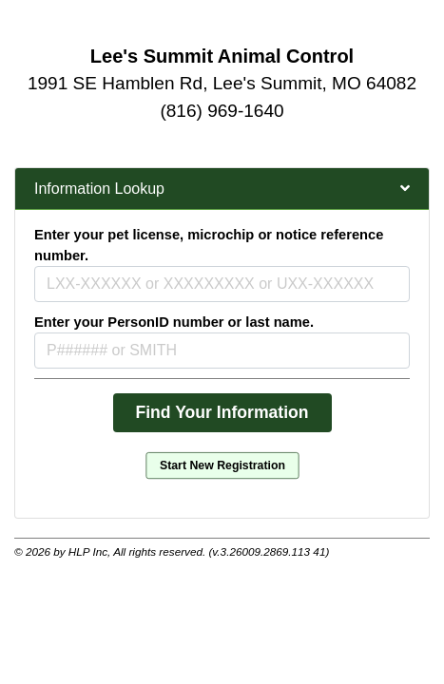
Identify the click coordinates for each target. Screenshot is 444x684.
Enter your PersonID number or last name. (174, 322)
